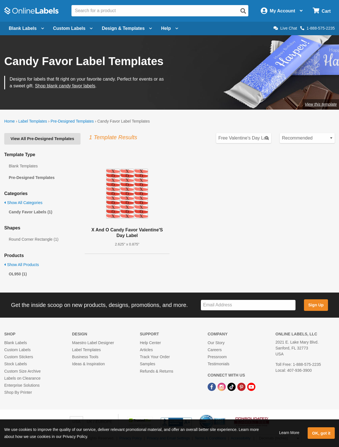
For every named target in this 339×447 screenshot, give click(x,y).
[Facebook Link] (212, 386)
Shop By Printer (18, 392)
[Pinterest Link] (242, 386)
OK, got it (321, 433)
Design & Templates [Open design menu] (127, 28)
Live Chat (285, 28)
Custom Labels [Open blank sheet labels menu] (73, 28)
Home (9, 121)
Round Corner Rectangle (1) (33, 239)
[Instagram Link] (222, 386)
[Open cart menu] (321, 10)
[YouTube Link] (251, 386)
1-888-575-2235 (317, 28)
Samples (147, 364)
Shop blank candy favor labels (65, 85)
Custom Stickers (18, 357)
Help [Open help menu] (169, 28)
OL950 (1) (18, 274)
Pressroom (217, 357)
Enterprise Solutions (22, 385)
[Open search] (243, 11)
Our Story (216, 342)
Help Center (150, 342)
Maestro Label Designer (93, 342)
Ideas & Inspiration (88, 364)
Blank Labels (15, 342)
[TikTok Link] (232, 386)
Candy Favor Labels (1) (30, 212)
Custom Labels (17, 350)
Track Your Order (155, 357)
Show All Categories (23, 202)
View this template (321, 104)
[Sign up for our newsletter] (248, 305)
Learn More (289, 432)
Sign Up (315, 305)
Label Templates (32, 121)
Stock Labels (15, 364)
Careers (215, 350)
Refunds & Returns (156, 371)
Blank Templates (23, 166)
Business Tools (85, 357)
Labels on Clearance (22, 378)
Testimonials (218, 364)
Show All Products (21, 264)
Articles (146, 350)
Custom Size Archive (22, 371)
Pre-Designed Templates (72, 121)
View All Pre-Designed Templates (42, 138)
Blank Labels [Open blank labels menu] (26, 28)
